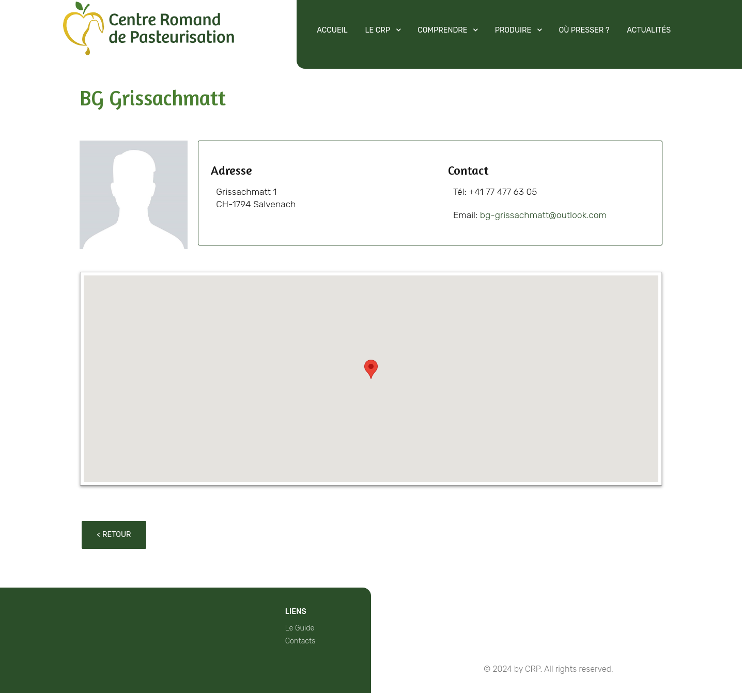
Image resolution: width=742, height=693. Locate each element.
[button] (371, 369)
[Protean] (148, 48)
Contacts (300, 641)
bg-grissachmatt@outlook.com (543, 215)
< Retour (114, 534)
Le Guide (300, 628)
